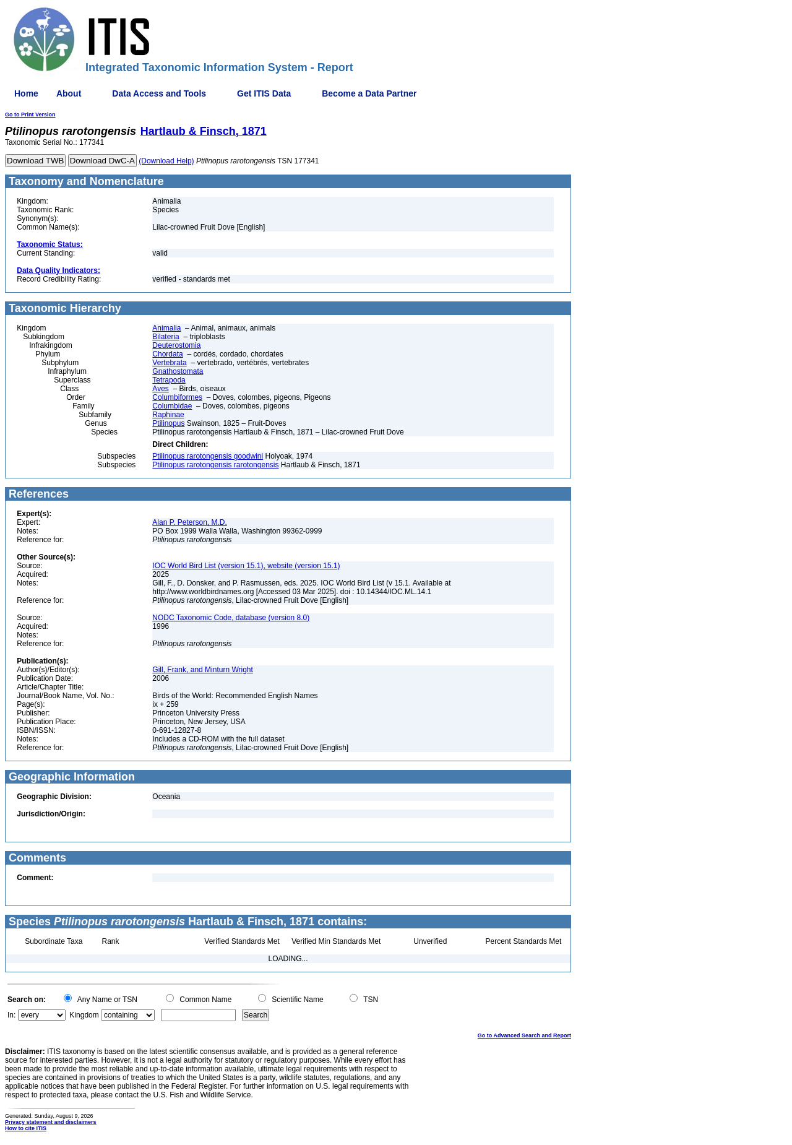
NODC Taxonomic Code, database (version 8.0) (230, 617)
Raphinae (168, 414)
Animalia (166, 328)
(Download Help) (166, 161)
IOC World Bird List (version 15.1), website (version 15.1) (246, 565)
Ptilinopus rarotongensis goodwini (207, 456)
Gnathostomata (177, 371)
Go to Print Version (30, 114)
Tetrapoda (168, 380)
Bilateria (165, 336)
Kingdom (83, 1015)
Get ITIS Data (264, 93)
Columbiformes (177, 397)
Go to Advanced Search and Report (524, 1035)
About (68, 93)
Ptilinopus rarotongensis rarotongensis (215, 464)
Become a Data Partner (369, 93)
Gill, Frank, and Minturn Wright (202, 669)
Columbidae (172, 406)
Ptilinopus (168, 423)
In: (11, 1015)
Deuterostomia (176, 345)
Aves (160, 388)
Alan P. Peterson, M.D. (189, 522)
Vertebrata (169, 362)
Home (26, 93)
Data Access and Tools (159, 93)
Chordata (167, 354)
